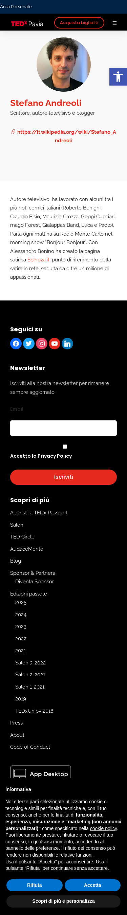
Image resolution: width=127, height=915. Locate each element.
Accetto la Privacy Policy (41, 456)
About (17, 735)
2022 (20, 639)
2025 (20, 603)
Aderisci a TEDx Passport (39, 513)
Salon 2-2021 (30, 675)
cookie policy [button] (103, 828)
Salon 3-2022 (30, 663)
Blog (15, 561)
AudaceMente (26, 549)
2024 (20, 614)
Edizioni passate (28, 594)
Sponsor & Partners (32, 573)
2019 (20, 699)
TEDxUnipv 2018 (34, 711)
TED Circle (22, 537)
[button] (118, 77)
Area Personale (16, 6)
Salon (16, 525)
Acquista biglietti (79, 22)
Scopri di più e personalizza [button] (63, 901)
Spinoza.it (38, 260)
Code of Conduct (30, 747)
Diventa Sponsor (34, 582)
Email (16, 409)
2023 (20, 627)
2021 (20, 651)
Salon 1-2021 (29, 687)
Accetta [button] (92, 885)
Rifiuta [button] (34, 885)
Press (16, 723)
